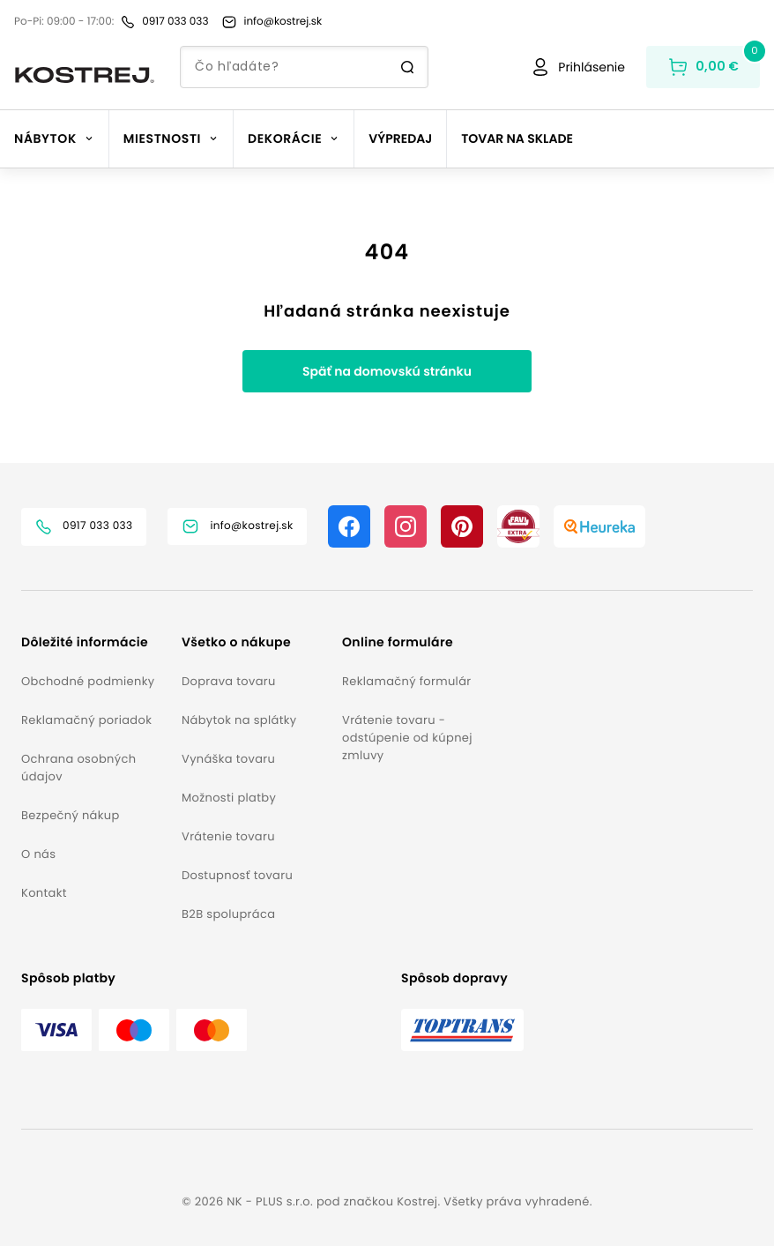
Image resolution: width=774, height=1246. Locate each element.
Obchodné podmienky (87, 681)
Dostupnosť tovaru (237, 875)
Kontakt (44, 892)
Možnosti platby (229, 797)
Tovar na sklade (517, 138)
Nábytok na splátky (239, 720)
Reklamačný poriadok (86, 720)
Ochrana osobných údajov (78, 767)
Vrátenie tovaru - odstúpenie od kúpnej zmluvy (407, 738)
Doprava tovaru (229, 681)
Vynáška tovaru (228, 758)
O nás (38, 854)
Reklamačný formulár (406, 681)
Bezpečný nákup (70, 815)
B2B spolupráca (228, 914)
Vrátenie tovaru (228, 836)
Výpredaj (400, 138)
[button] (94, 642)
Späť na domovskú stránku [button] (387, 371)
